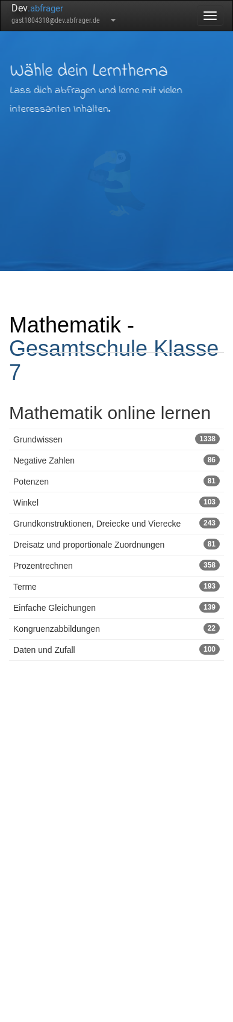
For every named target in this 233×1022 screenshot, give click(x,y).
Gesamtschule (78, 348)
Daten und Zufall (116, 649)
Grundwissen (116, 438)
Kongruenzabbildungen (116, 628)
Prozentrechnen (116, 565)
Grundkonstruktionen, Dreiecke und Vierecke (116, 523)
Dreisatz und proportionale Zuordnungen (116, 544)
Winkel (116, 502)
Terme (116, 586)
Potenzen (116, 481)
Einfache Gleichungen (116, 607)
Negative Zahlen (116, 459)
